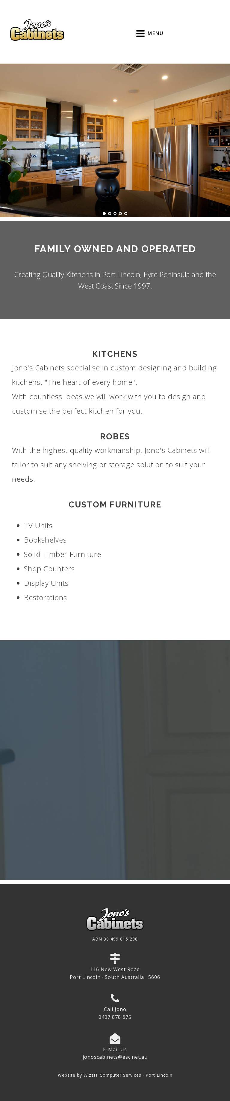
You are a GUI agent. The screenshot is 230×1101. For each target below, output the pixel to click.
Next (222, 140)
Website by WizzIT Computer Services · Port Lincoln (115, 1075)
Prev (8, 140)
